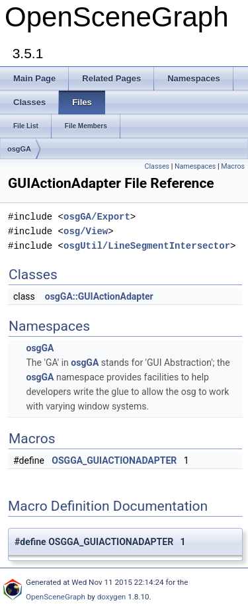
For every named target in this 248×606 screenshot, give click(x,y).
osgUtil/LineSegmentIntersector (146, 245)
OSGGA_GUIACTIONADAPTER (114, 460)
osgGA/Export (96, 216)
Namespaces (195, 166)
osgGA (19, 149)
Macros (233, 166)
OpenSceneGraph (55, 596)
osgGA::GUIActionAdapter (99, 296)
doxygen (111, 596)
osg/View (85, 231)
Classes (157, 166)
